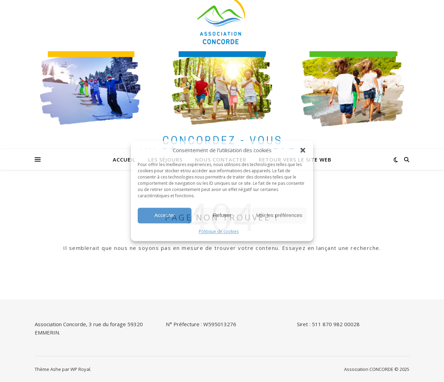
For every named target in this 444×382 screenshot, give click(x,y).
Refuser (222, 215)
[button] (302, 150)
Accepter (164, 215)
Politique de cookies (219, 231)
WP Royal (80, 369)
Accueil (124, 159)
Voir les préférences (279, 215)
